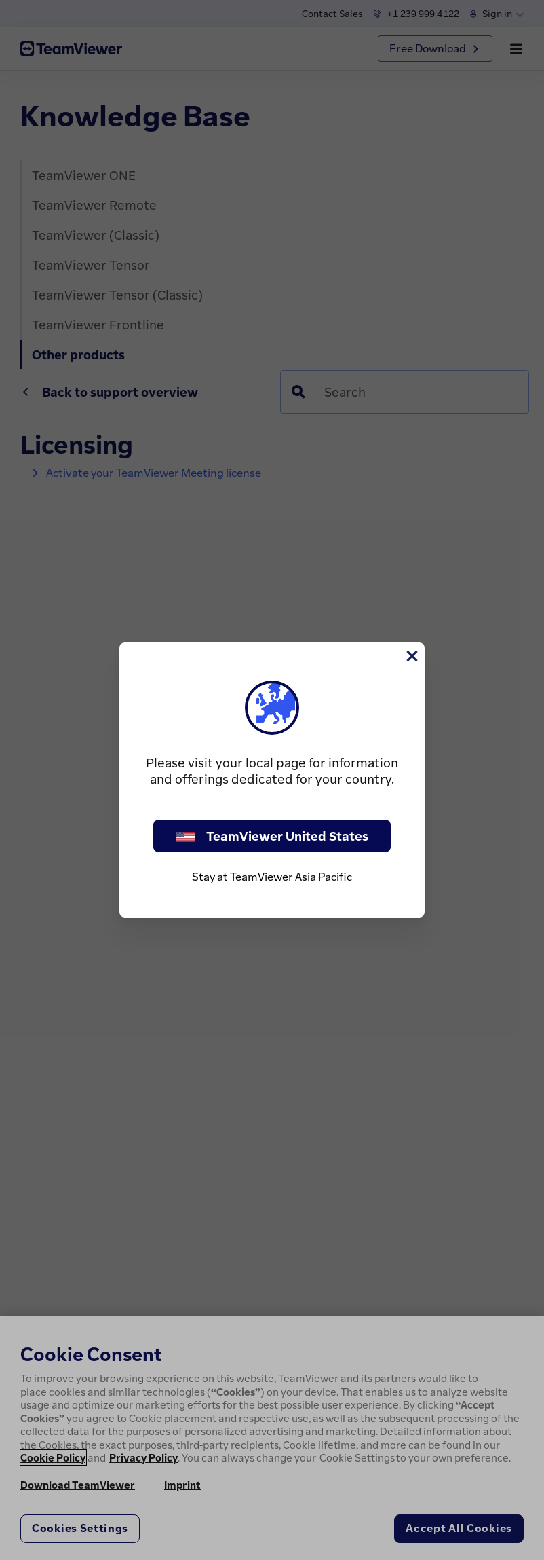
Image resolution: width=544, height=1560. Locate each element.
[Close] (411, 656)
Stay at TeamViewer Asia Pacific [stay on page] (272, 876)
